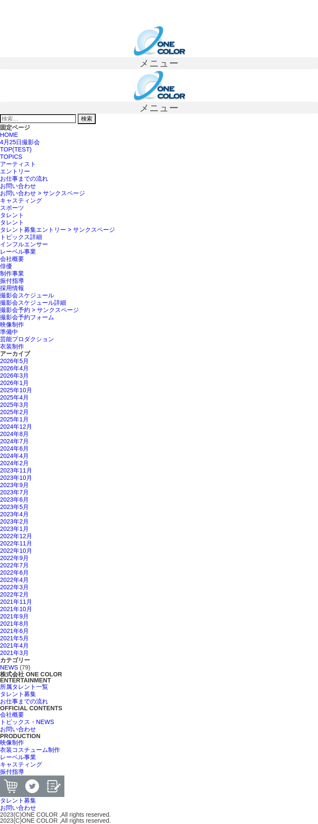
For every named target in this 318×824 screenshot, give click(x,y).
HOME (9, 134)
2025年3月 (14, 404)
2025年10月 (16, 390)
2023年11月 (16, 470)
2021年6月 (14, 630)
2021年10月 (16, 609)
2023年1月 (14, 528)
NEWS (9, 667)
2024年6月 (14, 448)
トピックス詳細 (21, 236)
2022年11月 (16, 543)
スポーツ (12, 207)
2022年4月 (14, 579)
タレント (12, 215)
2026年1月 (14, 382)
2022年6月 (14, 572)
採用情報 (12, 288)
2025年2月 (14, 412)
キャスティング (21, 200)
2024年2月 (14, 463)
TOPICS (11, 156)
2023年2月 (14, 521)
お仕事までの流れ (24, 178)
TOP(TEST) (16, 149)
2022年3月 (14, 587)
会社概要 (12, 258)
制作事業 (12, 273)
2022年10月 (16, 550)
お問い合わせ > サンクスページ (42, 193)
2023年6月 (14, 499)
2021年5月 (14, 638)
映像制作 (12, 324)
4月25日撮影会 (20, 142)
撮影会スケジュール (27, 295)
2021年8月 (14, 623)
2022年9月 (14, 557)
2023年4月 (14, 514)
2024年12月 (16, 426)
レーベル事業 (18, 251)
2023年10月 (16, 477)
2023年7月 (14, 492)
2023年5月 (14, 506)
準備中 (9, 331)
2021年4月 (14, 645)
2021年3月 (14, 652)
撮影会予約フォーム (27, 317)
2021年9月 (14, 616)
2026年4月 (14, 368)
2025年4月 (14, 397)
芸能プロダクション (27, 339)
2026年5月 (14, 360)
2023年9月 (14, 485)
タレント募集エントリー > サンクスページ (57, 229)
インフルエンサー (24, 244)
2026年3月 (14, 375)
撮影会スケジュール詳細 (33, 302)
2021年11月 (16, 601)
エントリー (15, 171)
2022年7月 (14, 565)
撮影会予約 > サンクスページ (39, 309)
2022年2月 (14, 594)
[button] (159, 63)
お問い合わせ (18, 185)
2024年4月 (14, 455)
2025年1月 (14, 419)
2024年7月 (14, 441)
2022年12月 (16, 536)
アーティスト (18, 164)
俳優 (6, 266)
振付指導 (12, 280)
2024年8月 (14, 433)
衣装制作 (12, 346)
